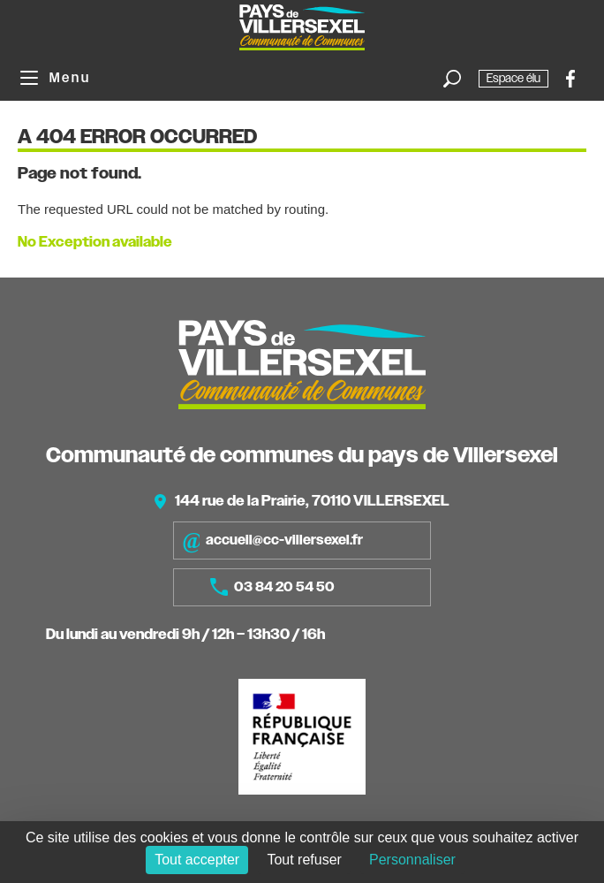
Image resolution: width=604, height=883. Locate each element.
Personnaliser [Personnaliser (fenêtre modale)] (412, 859)
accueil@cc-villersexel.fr (272, 540)
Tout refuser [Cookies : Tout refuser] (304, 859)
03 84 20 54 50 (272, 587)
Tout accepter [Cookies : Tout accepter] (197, 859)
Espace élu (513, 79)
